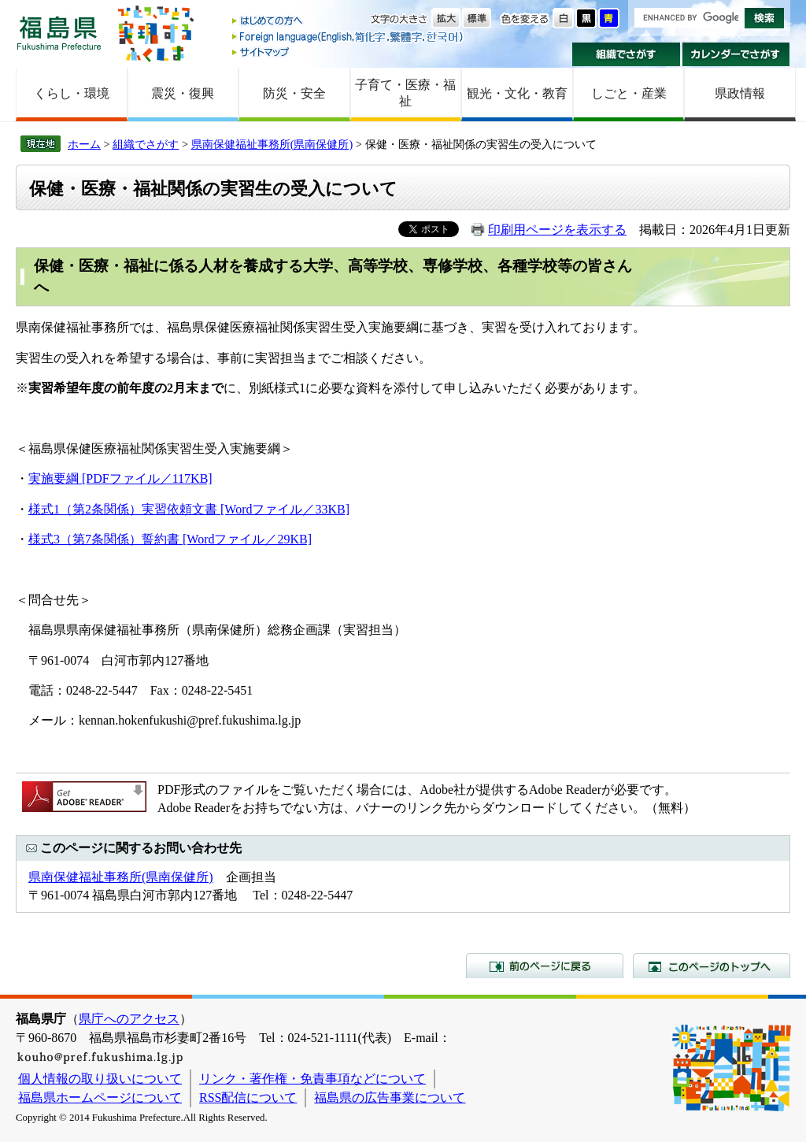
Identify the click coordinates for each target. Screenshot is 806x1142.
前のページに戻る (544, 965)
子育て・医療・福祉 (405, 93)
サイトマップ (349, 51)
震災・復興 (182, 93)
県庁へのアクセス (129, 1018)
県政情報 (740, 93)
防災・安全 (294, 93)
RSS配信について (248, 1097)
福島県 (59, 32)
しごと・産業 (629, 93)
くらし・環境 (71, 93)
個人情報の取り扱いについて (100, 1078)
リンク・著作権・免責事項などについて (312, 1078)
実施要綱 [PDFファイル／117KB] (120, 478)
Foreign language (349, 36)
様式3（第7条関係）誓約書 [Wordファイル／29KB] (170, 539)
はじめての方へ (349, 21)
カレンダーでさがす (736, 54)
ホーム (84, 144)
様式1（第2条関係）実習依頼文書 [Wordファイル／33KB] (188, 509)
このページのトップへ (711, 965)
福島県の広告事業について (389, 1097)
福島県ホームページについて (100, 1097)
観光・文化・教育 (517, 93)
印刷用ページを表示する (557, 229)
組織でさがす (626, 54)
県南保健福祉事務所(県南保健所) (272, 144)
